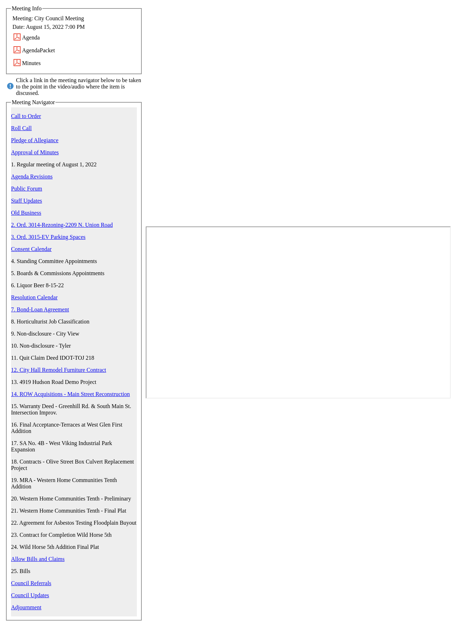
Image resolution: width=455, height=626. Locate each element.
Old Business (26, 213)
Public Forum (26, 189)
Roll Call (21, 128)
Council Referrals (31, 583)
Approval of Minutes (35, 152)
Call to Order (26, 116)
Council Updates (30, 595)
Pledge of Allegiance (34, 140)
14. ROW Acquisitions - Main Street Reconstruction (70, 394)
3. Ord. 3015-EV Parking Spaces (48, 237)
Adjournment (26, 607)
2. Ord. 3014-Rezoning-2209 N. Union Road (62, 225)
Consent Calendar (31, 249)
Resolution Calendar (34, 297)
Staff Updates (26, 201)
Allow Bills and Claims (38, 559)
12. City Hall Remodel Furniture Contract (58, 370)
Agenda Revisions (32, 176)
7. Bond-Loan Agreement (40, 309)
